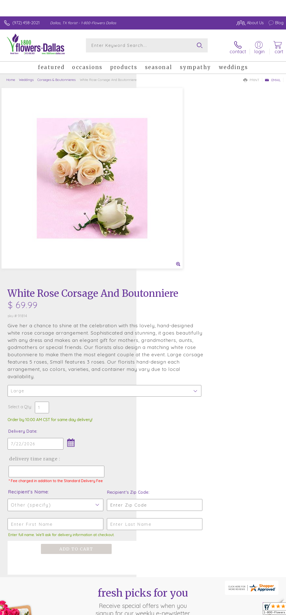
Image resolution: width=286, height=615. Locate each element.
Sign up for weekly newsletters (143, 462)
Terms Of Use (167, 609)
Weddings (26, 77)
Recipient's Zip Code (234, 324)
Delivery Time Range (169, 286)
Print (251, 77)
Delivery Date (159, 258)
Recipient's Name (164, 324)
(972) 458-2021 (26, 22)
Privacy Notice (197, 609)
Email (273, 77)
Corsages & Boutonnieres (56, 77)
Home (10, 77)
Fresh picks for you (143, 434)
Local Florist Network (233, 609)
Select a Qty (156, 234)
